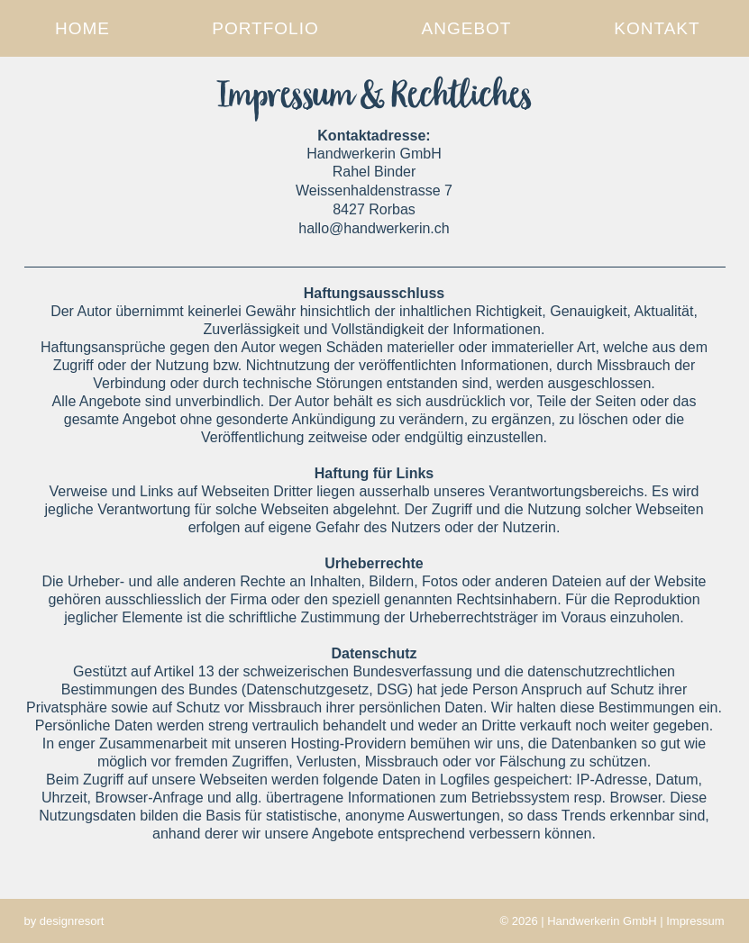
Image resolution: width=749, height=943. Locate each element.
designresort (72, 921)
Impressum (695, 921)
